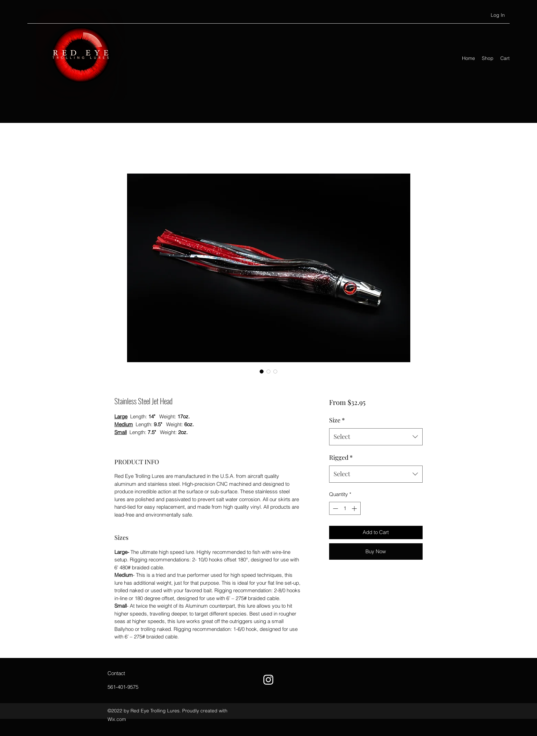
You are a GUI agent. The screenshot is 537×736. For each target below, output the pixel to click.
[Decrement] (334, 508)
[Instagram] (268, 679)
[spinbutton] (344, 508)
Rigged (341, 457)
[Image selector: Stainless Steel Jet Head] (261, 371)
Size (337, 420)
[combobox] (376, 436)
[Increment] (355, 508)
